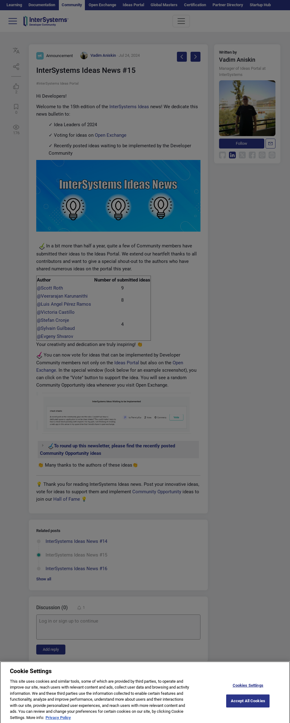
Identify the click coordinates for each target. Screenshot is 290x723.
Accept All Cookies (248, 705)
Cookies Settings (248, 689)
